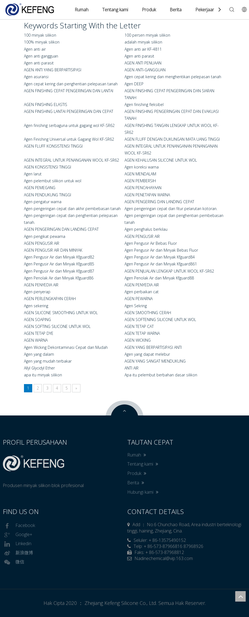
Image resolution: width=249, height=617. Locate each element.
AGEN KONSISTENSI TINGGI (47, 167)
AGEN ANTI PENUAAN (142, 63)
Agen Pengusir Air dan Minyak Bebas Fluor (161, 250)
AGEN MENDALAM (140, 173)
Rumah (81, 10)
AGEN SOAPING (37, 319)
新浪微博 (18, 553)
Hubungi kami (142, 492)
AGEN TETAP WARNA (142, 333)
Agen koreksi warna (141, 167)
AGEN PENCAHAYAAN (142, 187)
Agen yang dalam (39, 354)
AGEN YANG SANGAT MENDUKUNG (155, 361)
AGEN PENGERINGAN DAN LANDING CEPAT (61, 229)
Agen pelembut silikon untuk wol (52, 180)
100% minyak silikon (41, 42)
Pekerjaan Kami (210, 10)
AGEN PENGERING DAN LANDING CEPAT (159, 201)
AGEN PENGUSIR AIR (142, 236)
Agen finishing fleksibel (144, 104)
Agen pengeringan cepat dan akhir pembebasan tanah (72, 208)
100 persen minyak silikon (147, 35)
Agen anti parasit (139, 56)
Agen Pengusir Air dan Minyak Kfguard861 (160, 264)
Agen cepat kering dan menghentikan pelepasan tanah (172, 76)
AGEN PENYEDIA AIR (41, 284)
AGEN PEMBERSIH (140, 180)
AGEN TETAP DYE (38, 333)
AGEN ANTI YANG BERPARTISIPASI (52, 69)
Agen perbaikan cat (141, 291)
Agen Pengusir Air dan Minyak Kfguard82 (59, 257)
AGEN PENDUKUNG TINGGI (47, 194)
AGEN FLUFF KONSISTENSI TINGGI (53, 146)
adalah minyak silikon (143, 42)
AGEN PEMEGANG (39, 187)
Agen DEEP (134, 83)
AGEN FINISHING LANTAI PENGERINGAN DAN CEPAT (68, 111)
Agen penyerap (37, 291)
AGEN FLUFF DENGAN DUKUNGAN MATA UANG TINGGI (172, 139)
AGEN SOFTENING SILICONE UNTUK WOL (160, 319)
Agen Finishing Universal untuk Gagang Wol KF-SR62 (69, 139)
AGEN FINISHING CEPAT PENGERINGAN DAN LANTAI (68, 90)
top (240, 596)
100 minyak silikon (40, 35)
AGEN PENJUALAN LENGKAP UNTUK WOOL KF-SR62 (169, 271)
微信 (13, 562)
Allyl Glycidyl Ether (39, 368)
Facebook (19, 525)
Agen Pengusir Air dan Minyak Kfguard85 (59, 264)
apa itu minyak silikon (43, 374)
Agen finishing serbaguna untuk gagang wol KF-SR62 (69, 125)
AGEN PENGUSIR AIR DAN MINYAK (53, 250)
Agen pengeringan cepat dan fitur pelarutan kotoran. (170, 208)
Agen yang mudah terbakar (48, 361)
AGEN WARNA (36, 340)
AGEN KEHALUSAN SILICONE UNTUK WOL (160, 160)
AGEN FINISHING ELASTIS (45, 104)
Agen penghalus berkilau (145, 229)
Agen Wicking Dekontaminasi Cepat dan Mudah (66, 347)
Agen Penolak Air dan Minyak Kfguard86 (58, 278)
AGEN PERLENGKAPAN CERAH (50, 298)
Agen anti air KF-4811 (143, 49)
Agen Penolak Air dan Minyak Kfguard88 (159, 278)
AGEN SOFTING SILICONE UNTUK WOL (57, 326)
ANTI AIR (131, 368)
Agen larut (33, 173)
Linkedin (17, 544)
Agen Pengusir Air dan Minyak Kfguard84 (159, 257)
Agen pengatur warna (42, 201)
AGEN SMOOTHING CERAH (147, 312)
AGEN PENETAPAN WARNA (147, 194)
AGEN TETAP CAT (139, 326)
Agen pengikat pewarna (44, 236)
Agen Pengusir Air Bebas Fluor (150, 243)
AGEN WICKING (137, 340)
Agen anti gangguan (41, 56)
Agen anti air (35, 49)
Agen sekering (36, 305)
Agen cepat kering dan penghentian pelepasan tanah (71, 83)
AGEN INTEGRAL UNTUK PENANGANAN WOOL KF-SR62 (71, 160)
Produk (149, 10)
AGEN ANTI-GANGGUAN (145, 69)
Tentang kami (115, 10)
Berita (176, 10)
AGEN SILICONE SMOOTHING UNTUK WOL (61, 312)
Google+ (17, 535)
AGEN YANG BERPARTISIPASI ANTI (153, 347)
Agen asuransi (36, 76)
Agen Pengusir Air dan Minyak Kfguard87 (59, 271)
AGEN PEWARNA (138, 298)
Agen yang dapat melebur (147, 354)
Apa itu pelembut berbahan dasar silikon (160, 374)
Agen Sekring (135, 305)
